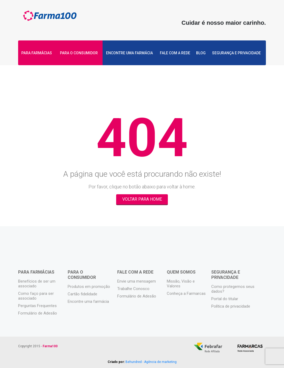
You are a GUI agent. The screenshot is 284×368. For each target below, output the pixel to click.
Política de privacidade (230, 306)
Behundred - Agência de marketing (151, 362)
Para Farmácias (37, 53)
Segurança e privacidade (237, 53)
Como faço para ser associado (36, 296)
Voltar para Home (142, 199)
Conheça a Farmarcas (186, 293)
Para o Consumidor (79, 53)
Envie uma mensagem (136, 281)
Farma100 (49, 18)
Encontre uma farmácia (128, 53)
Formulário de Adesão (37, 313)
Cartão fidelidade (82, 294)
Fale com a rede (175, 53)
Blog (201, 53)
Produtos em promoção (89, 286)
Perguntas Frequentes (37, 305)
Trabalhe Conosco (133, 288)
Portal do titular (224, 298)
